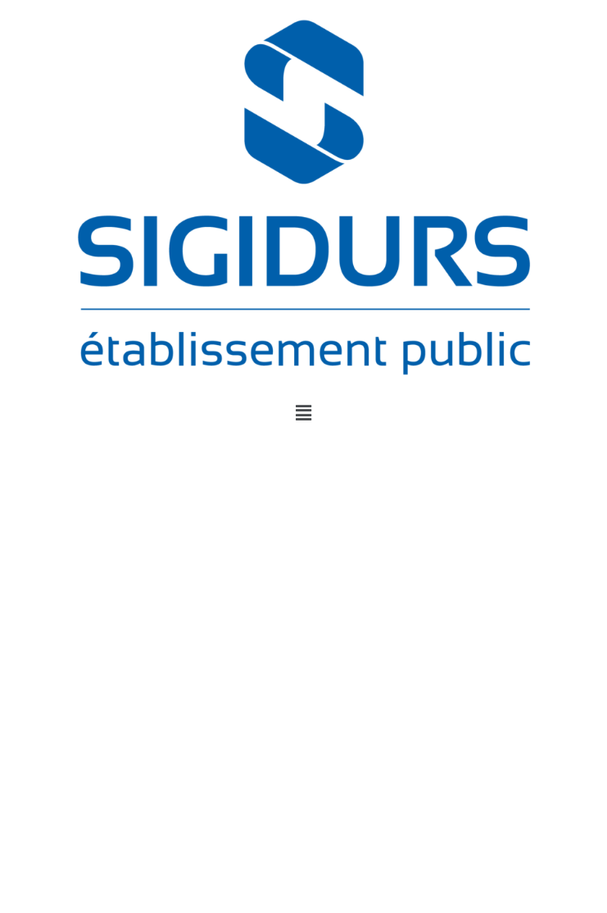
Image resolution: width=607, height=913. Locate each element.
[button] (303, 413)
